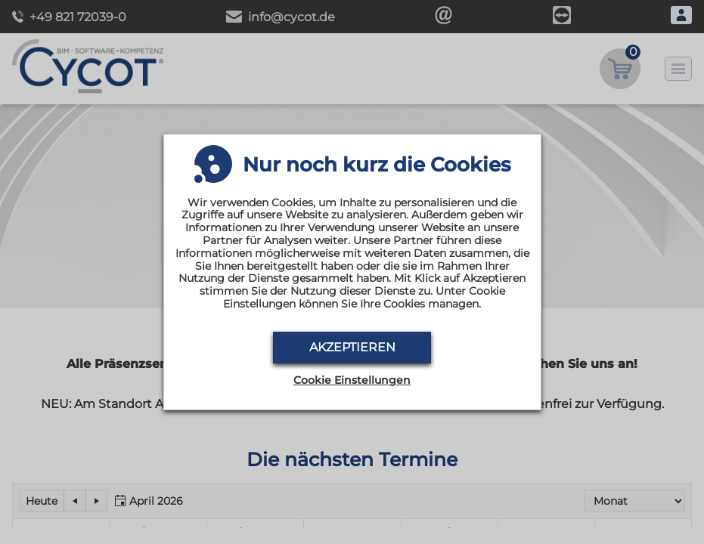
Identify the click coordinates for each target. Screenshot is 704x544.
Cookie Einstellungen (352, 380)
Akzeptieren (352, 347)
